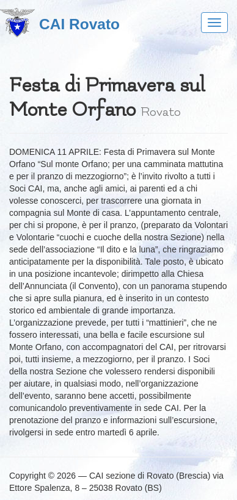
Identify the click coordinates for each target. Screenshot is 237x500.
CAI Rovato (79, 24)
